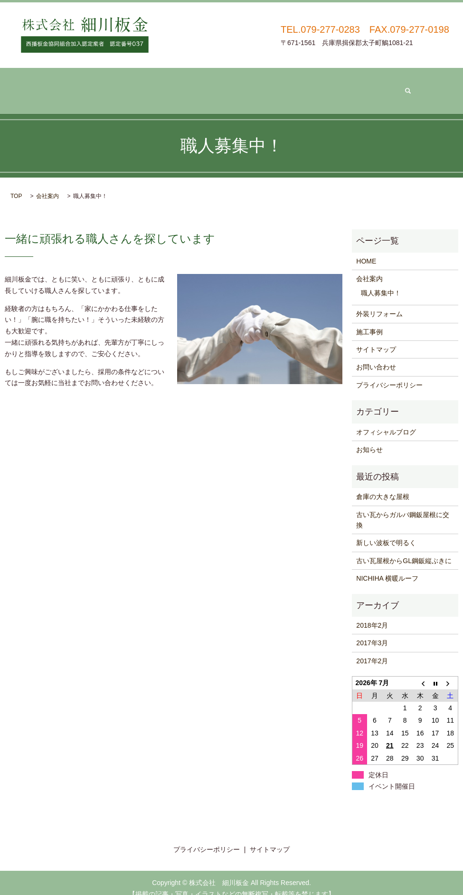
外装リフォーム (199, 85)
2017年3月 (372, 631)
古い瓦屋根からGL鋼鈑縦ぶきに (404, 549)
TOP (16, 184)
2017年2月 (372, 649)
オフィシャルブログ (386, 420)
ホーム (74, 85)
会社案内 (129, 85)
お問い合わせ (333, 85)
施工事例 (267, 85)
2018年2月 (372, 613)
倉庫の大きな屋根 (382, 485)
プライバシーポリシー (389, 373)
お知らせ (369, 438)
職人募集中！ (381, 281)
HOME (366, 249)
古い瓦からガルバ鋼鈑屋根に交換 (402, 508)
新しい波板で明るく (386, 531)
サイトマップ (376, 337)
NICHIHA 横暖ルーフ (387, 566)
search (392, 85)
